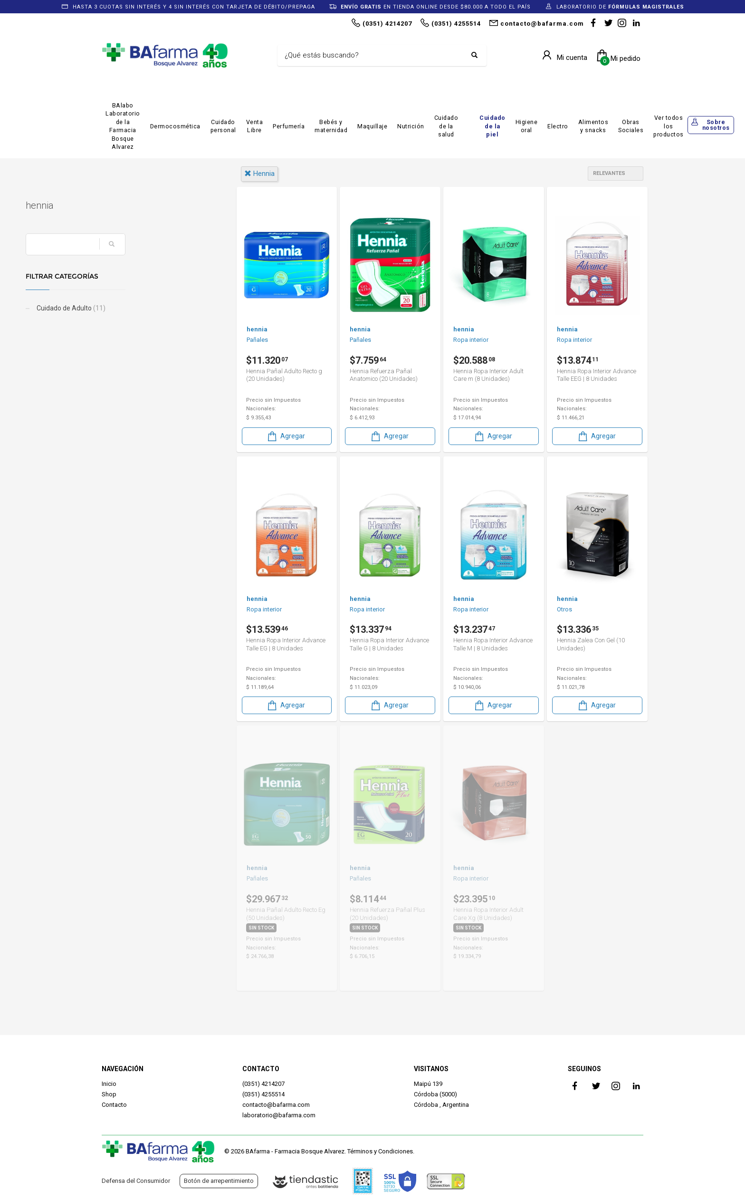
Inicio (109, 1083)
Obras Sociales (630, 126)
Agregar (285, 436)
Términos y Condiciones (380, 1151)
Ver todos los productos (668, 126)
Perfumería (289, 126)
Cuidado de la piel (492, 126)
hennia (259, 173)
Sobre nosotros (716, 125)
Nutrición (410, 126)
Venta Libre (254, 126)
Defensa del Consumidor (136, 1180)
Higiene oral (527, 126)
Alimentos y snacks (593, 126)
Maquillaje (372, 126)
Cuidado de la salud (446, 126)
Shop (109, 1094)
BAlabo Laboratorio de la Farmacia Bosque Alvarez (122, 126)
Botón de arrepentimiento (219, 1180)
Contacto (114, 1104)
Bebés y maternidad (331, 126)
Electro (557, 126)
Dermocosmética (175, 126)
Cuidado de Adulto (146, 308)
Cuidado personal (223, 126)
